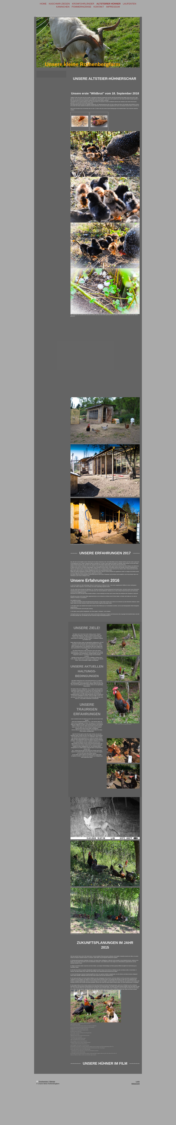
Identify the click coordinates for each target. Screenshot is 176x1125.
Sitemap (52, 1081)
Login (138, 1081)
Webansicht (135, 1084)
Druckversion (42, 1081)
